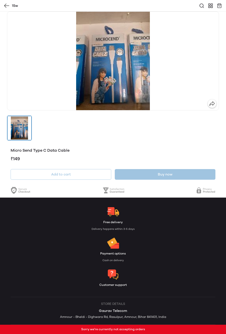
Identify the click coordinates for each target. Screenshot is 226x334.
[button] (19, 128)
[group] (113, 61)
